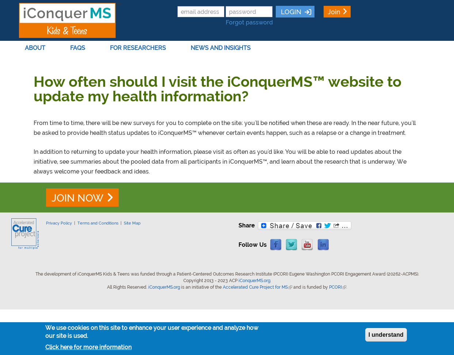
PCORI (337, 287)
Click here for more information (88, 347)
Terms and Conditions (97, 223)
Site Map (132, 223)
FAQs (79, 48)
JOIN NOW (77, 198)
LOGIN (290, 12)
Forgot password (249, 22)
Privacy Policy (59, 223)
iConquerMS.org (254, 280)
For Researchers (139, 48)
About (36, 48)
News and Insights (222, 48)
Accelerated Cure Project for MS (257, 287)
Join (334, 12)
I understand (386, 335)
